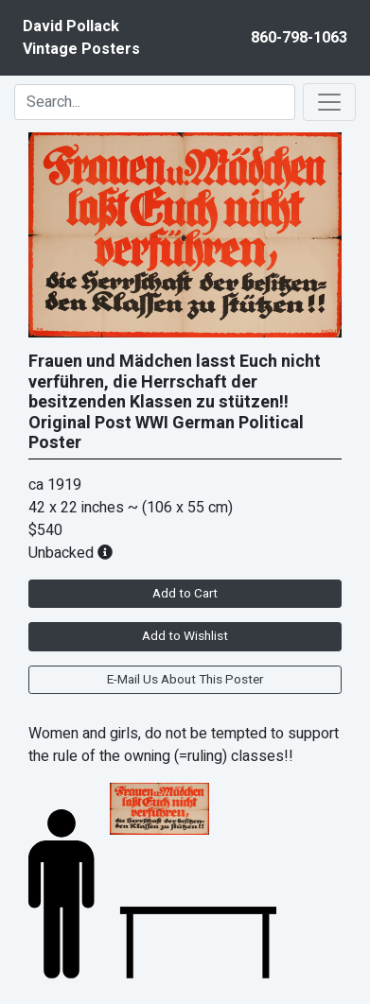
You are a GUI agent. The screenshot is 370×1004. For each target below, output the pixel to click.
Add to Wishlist (185, 636)
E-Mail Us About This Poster (185, 679)
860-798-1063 (299, 37)
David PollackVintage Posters (81, 38)
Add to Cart (185, 593)
